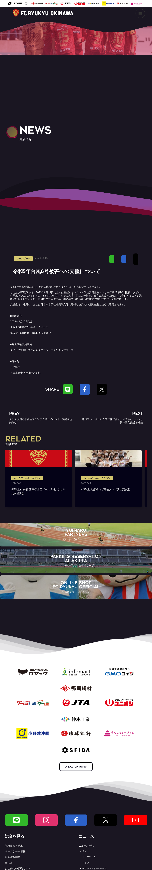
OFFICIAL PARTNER (76, 766)
